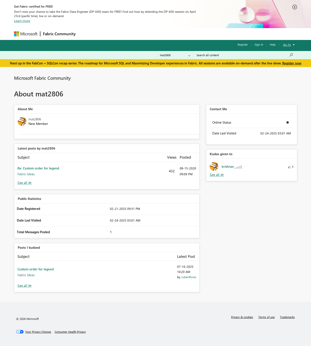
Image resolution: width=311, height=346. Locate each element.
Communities (141, 34)
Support (195, 34)
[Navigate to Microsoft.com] (25, 33)
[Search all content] (245, 55)
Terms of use (266, 317)
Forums (85, 34)
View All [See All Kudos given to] (217, 174)
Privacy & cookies (242, 317)
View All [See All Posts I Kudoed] (24, 285)
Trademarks (287, 317)
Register (243, 44)
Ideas (122, 34)
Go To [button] (287, 44)
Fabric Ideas (26, 174)
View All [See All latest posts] (24, 182)
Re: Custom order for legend (38, 168)
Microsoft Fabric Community (42, 78)
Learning (177, 34)
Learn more (22, 21)
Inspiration (104, 34)
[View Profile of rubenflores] (188, 277)
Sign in (259, 44)
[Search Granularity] (175, 55)
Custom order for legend (35, 269)
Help (273, 44)
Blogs (160, 34)
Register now (291, 63)
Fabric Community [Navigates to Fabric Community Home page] (59, 33)
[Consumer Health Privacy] (70, 332)
